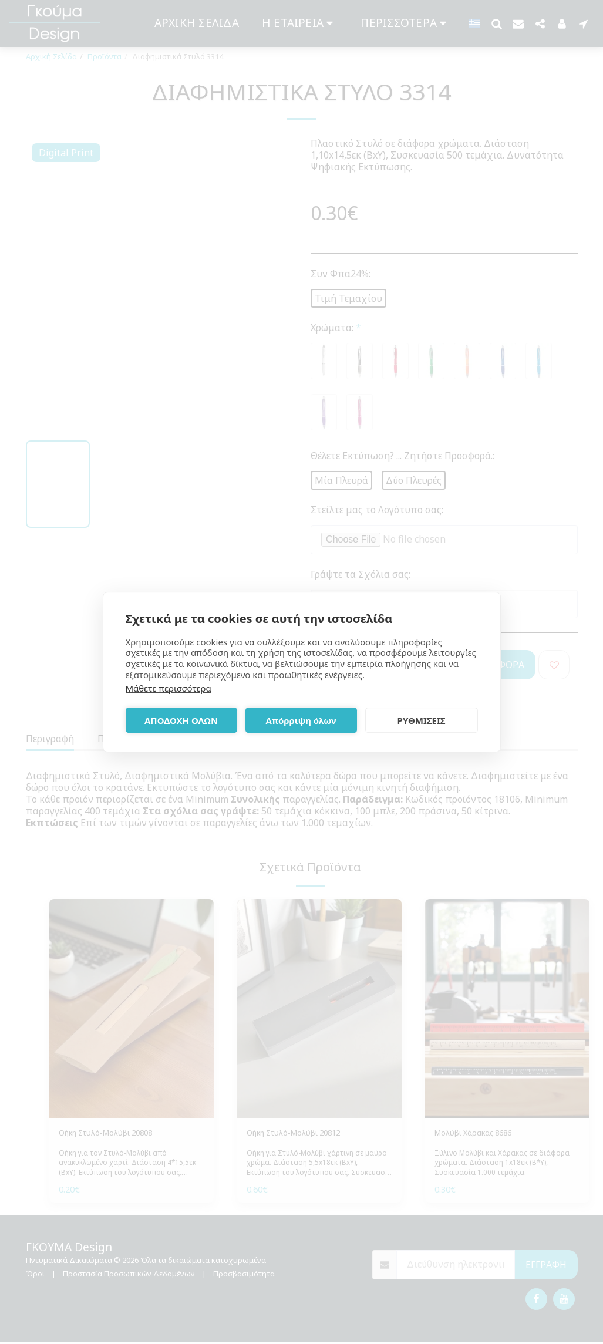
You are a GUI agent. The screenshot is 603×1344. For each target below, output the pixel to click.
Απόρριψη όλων (301, 720)
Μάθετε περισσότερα (168, 688)
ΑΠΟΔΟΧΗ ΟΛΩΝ (181, 720)
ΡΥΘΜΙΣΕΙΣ (421, 720)
